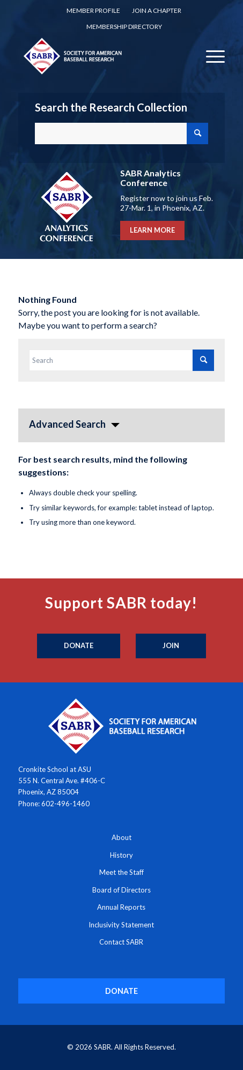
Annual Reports (121, 907)
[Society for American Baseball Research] (100, 55)
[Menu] (210, 55)
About (121, 837)
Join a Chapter (156, 10)
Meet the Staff (121, 872)
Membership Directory (124, 27)
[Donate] (78, 646)
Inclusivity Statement (121, 924)
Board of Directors (121, 890)
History (121, 855)
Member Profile (93, 10)
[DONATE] (121, 991)
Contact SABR (121, 942)
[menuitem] (93, 10)
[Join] (171, 646)
